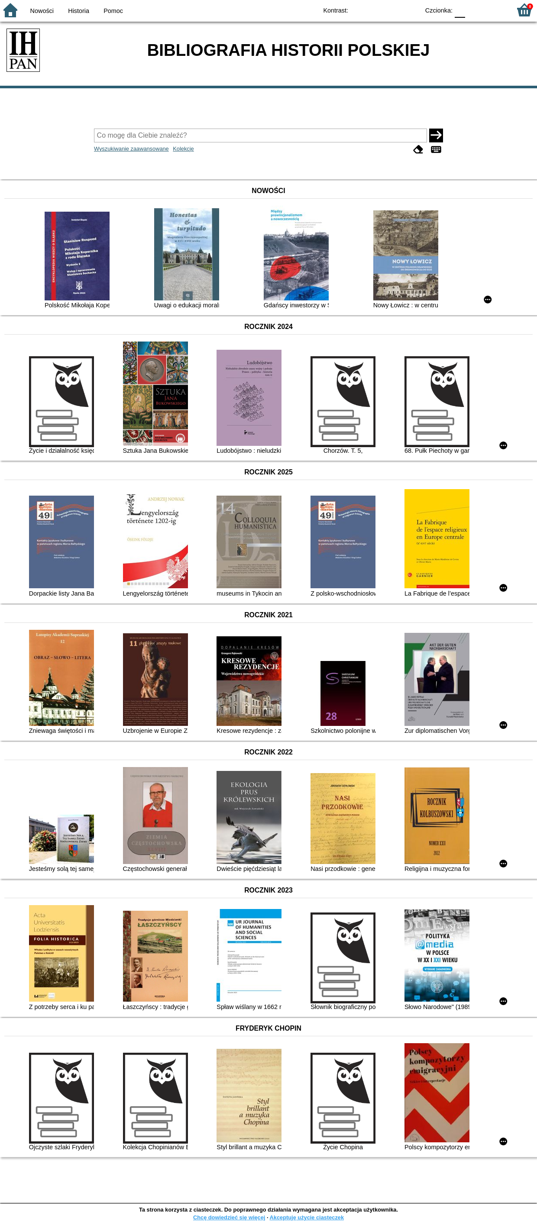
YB (393, 9)
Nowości (42, 10)
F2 (495, 9)
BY (410, 9)
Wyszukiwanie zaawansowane (131, 148)
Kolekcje (183, 148)
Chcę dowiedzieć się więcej (229, 1217)
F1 (475, 9)
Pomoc (113, 10)
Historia (78, 10)
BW (375, 9)
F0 (460, 9)
